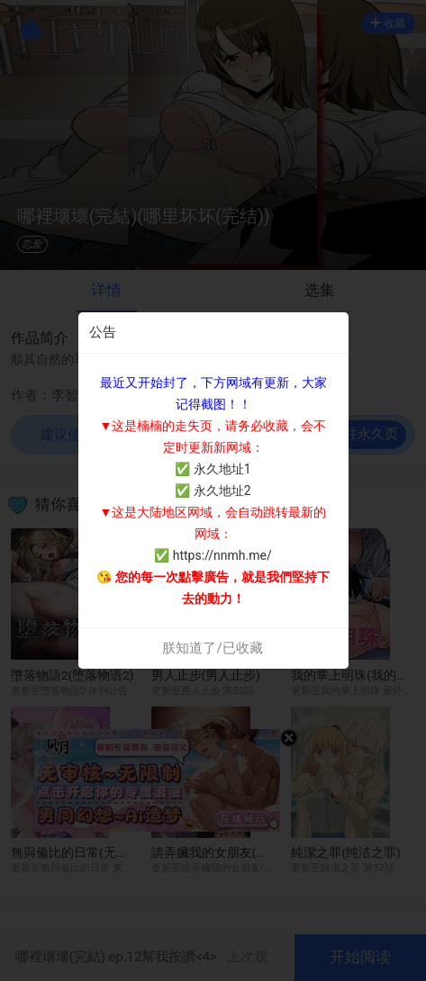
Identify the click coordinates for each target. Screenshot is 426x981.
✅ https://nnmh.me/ (212, 555)
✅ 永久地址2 (212, 490)
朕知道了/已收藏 (212, 648)
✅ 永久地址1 (212, 469)
